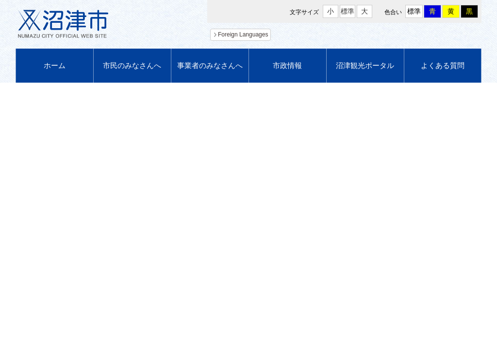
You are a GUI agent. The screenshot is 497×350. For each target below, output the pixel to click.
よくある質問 (442, 65)
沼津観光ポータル (365, 65)
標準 (347, 11)
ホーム (55, 65)
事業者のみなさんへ (210, 65)
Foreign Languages (243, 34)
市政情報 (287, 65)
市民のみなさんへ (132, 65)
